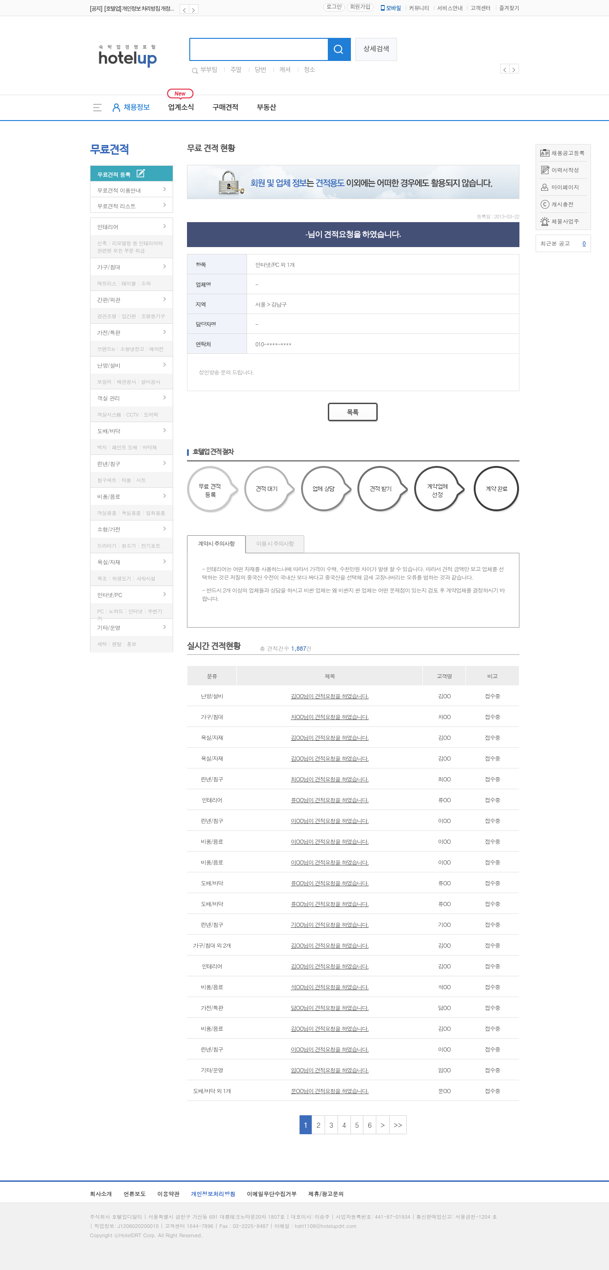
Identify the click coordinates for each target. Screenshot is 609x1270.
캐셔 (284, 70)
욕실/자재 (109, 562)
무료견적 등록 (114, 174)
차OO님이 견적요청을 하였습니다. (330, 716)
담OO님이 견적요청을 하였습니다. (330, 1007)
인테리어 (108, 226)
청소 (309, 70)
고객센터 (480, 9)
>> (398, 1125)
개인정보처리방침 (213, 1193)
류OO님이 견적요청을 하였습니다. (330, 800)
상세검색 (376, 49)
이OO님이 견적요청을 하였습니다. (330, 820)
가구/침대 (109, 267)
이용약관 (168, 1193)
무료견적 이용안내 (119, 190)
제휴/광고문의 (326, 1193)
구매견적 (225, 107)
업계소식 (181, 107)
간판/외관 (109, 299)
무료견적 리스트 (116, 206)
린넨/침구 (109, 463)
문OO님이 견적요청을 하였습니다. (330, 1091)
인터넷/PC (109, 595)
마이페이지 (565, 187)
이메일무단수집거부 (272, 1193)
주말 (235, 70)
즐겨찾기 (509, 9)
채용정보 (137, 107)
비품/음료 (109, 496)
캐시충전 (563, 204)
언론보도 (135, 1193)
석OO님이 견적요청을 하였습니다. (330, 987)
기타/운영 (109, 627)
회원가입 (360, 7)
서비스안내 (450, 9)
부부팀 (208, 70)
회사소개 (101, 1193)
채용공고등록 (568, 153)
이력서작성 (565, 170)
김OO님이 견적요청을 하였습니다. (330, 696)
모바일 (390, 8)
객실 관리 (108, 398)
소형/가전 (109, 529)
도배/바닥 (109, 431)
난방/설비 (109, 365)
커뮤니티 (419, 9)
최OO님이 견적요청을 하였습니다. (330, 779)
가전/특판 (109, 332)
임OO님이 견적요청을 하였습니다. (330, 1070)
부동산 (266, 107)
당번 (260, 70)
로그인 (334, 7)
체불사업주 (565, 221)
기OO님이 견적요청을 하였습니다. (330, 924)
